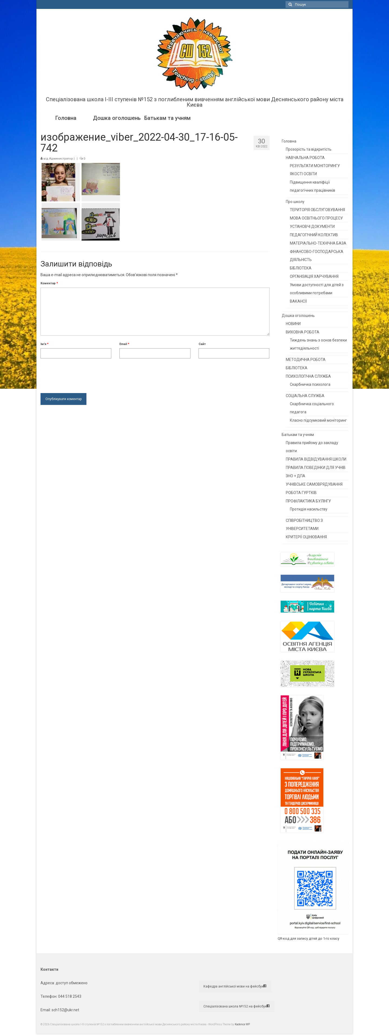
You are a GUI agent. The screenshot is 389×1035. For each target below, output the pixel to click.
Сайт (202, 344)
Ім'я (45, 344)
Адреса (47, 983)
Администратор (61, 158)
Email (124, 344)
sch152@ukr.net (65, 1010)
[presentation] (82, 374)
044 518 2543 (69, 996)
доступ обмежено (71, 983)
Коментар (49, 283)
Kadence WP (242, 1024)
